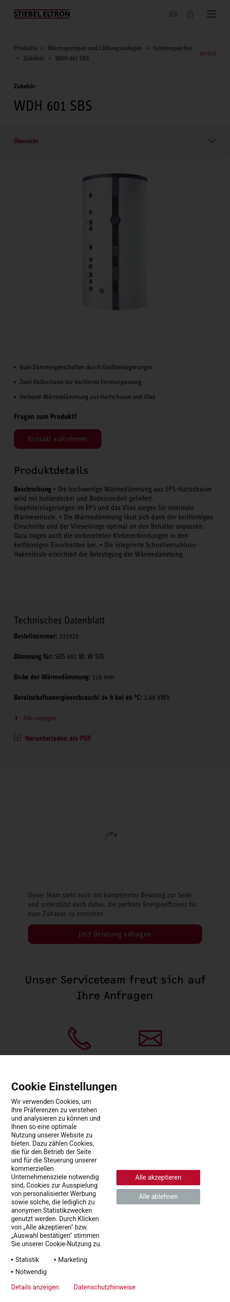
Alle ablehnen (158, 1196)
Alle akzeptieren (158, 1177)
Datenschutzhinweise (104, 1287)
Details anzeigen (35, 1287)
